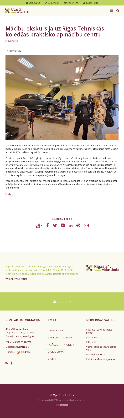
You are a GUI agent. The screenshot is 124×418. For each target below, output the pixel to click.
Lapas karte (62, 301)
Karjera (67, 337)
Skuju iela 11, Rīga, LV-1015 (19, 332)
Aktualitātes (11, 40)
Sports (52, 358)
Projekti (68, 344)
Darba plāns (55, 330)
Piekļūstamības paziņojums (100, 359)
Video (9, 194)
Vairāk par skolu (16, 279)
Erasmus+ (91, 337)
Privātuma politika (95, 354)
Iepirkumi (53, 337)
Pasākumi (53, 344)
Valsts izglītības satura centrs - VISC (102, 348)
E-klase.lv (91, 342)
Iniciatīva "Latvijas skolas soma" (99, 331)
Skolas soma (55, 351)
